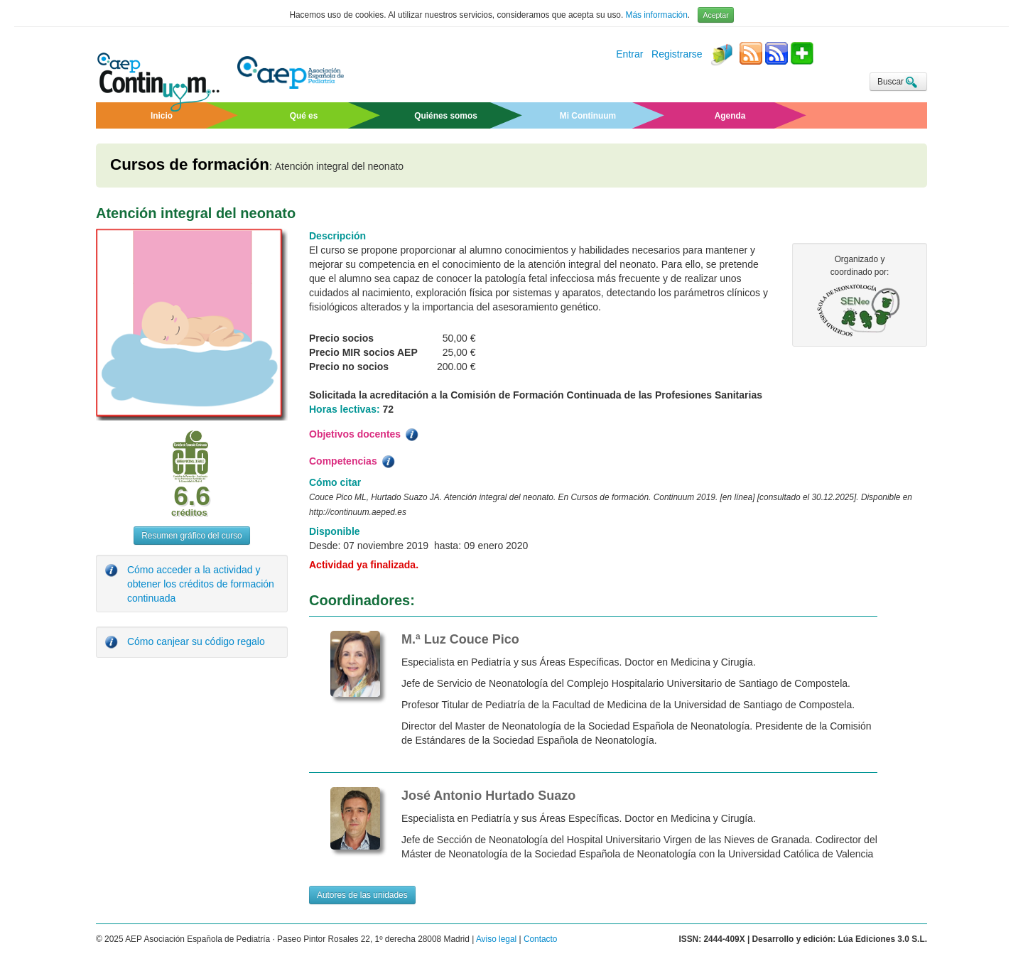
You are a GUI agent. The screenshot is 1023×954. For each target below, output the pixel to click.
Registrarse (677, 54)
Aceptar (715, 15)
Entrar (629, 54)
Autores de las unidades (362, 895)
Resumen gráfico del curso (191, 536)
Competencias (353, 461)
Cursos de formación (189, 164)
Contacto (541, 939)
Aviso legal (496, 939)
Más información (657, 15)
